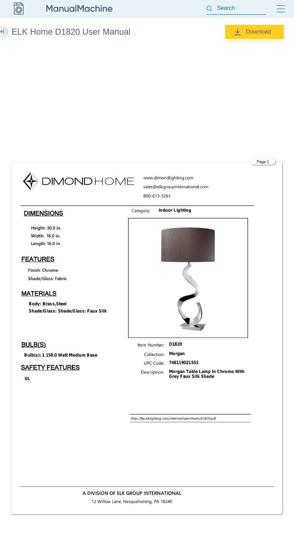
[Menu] (281, 9)
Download (258, 32)
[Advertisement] (147, 100)
